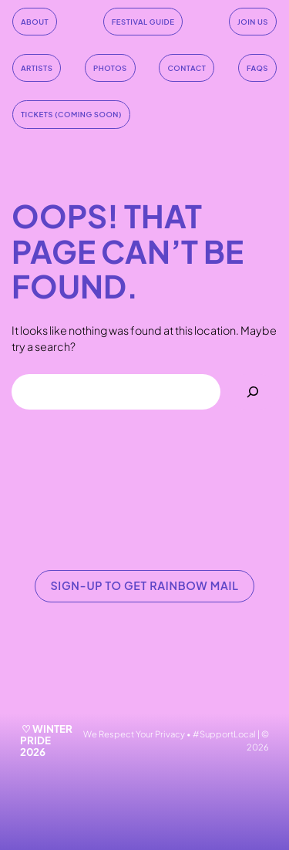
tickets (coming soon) (71, 114)
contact (186, 68)
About (35, 21)
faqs (257, 68)
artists (36, 68)
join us (252, 21)
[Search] (252, 392)
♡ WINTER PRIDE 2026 (46, 740)
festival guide (143, 21)
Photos (110, 68)
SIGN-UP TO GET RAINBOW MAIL (144, 585)
